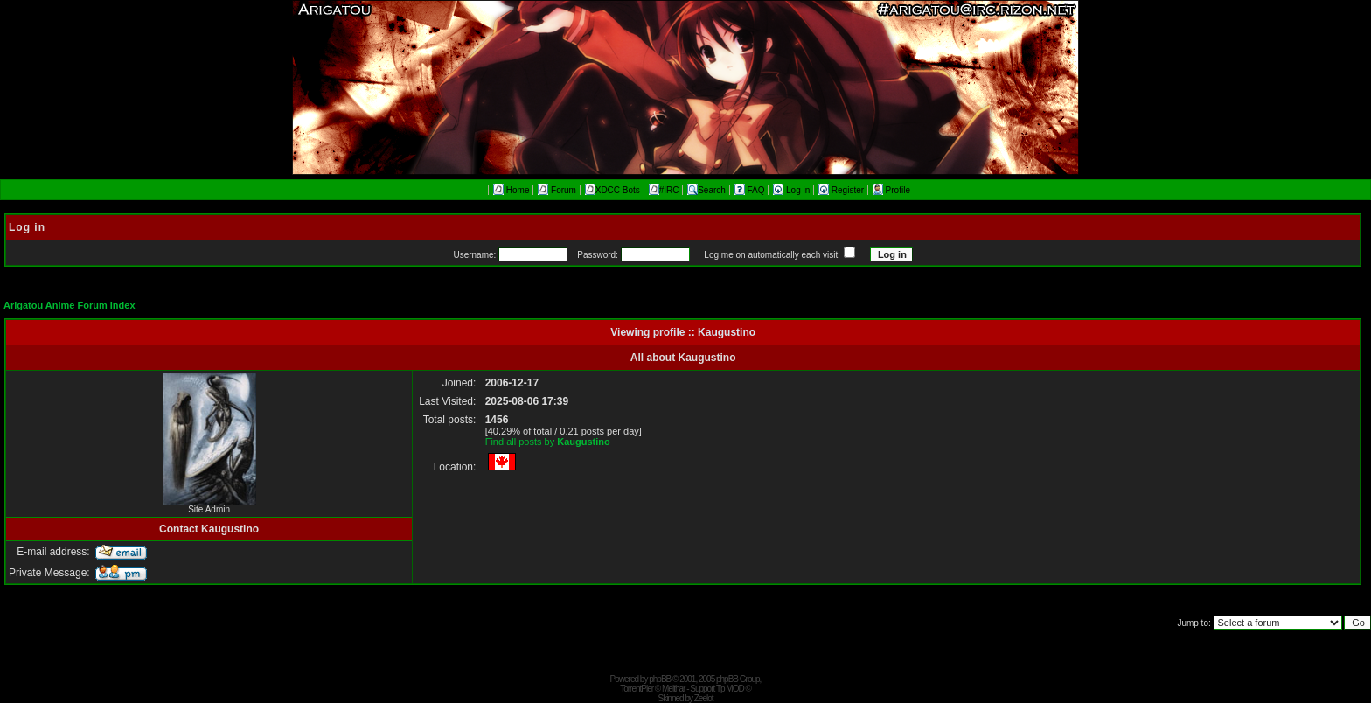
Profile (891, 190)
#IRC (664, 190)
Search (706, 190)
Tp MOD (730, 688)
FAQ (751, 190)
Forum (557, 190)
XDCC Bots (612, 190)
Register (842, 190)
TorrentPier (636, 688)
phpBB (660, 679)
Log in (792, 190)
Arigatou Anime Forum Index (69, 305)
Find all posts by (547, 441)
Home (511, 190)
